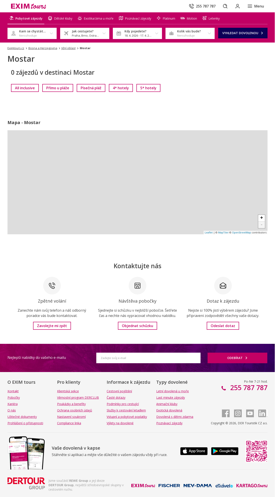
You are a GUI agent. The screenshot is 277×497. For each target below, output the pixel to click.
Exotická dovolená (169, 410)
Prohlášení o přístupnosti (25, 423)
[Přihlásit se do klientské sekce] (237, 6)
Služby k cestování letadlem (126, 410)
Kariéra (12, 404)
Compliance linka (69, 423)
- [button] (261, 225)
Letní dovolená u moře (172, 391)
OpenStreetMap (241, 232)
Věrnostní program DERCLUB (78, 397)
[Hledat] (225, 6)
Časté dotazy (116, 397)
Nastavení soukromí (71, 417)
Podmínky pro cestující (123, 404)
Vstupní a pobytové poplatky (127, 417)
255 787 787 (248, 387)
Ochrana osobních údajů (74, 410)
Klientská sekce (68, 391)
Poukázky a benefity (71, 404)
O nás (11, 410)
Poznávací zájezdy (169, 423)
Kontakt (13, 391)
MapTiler (223, 232)
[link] (25, 88)
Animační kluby (166, 404)
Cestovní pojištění (119, 391)
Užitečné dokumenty (22, 417)
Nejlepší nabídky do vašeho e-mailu (36, 357)
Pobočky (13, 397)
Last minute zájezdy (170, 397)
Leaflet (209, 232)
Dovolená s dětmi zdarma (174, 417)
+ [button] (261, 218)
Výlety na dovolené (120, 423)
